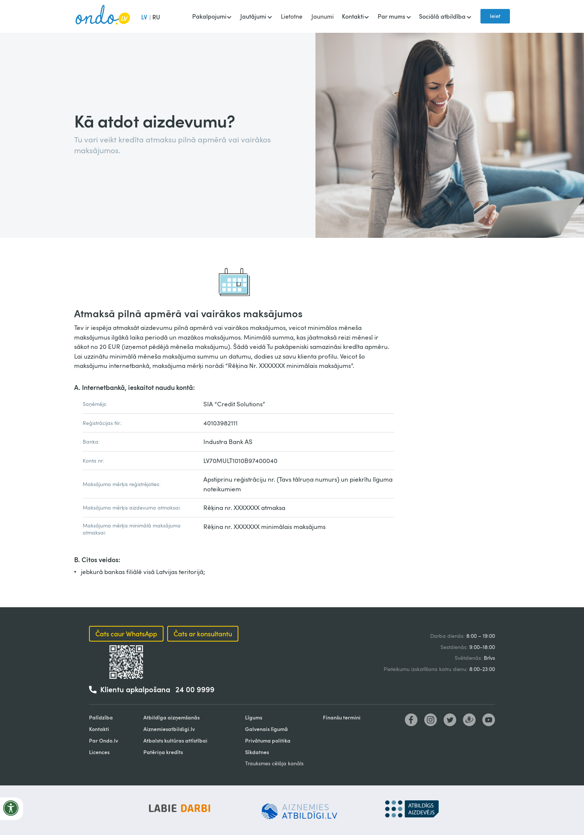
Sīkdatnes (257, 752)
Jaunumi (322, 16)
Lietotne (291, 16)
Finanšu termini (342, 717)
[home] (102, 16)
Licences (99, 752)
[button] (212, 17)
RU (156, 17)
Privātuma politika (268, 740)
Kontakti (99, 728)
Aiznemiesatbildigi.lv (169, 728)
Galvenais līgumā (266, 728)
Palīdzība (101, 717)
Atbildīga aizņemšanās (171, 717)
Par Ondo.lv (103, 740)
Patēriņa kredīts (163, 752)
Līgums (253, 717)
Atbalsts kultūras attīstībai (175, 740)
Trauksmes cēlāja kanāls (274, 763)
